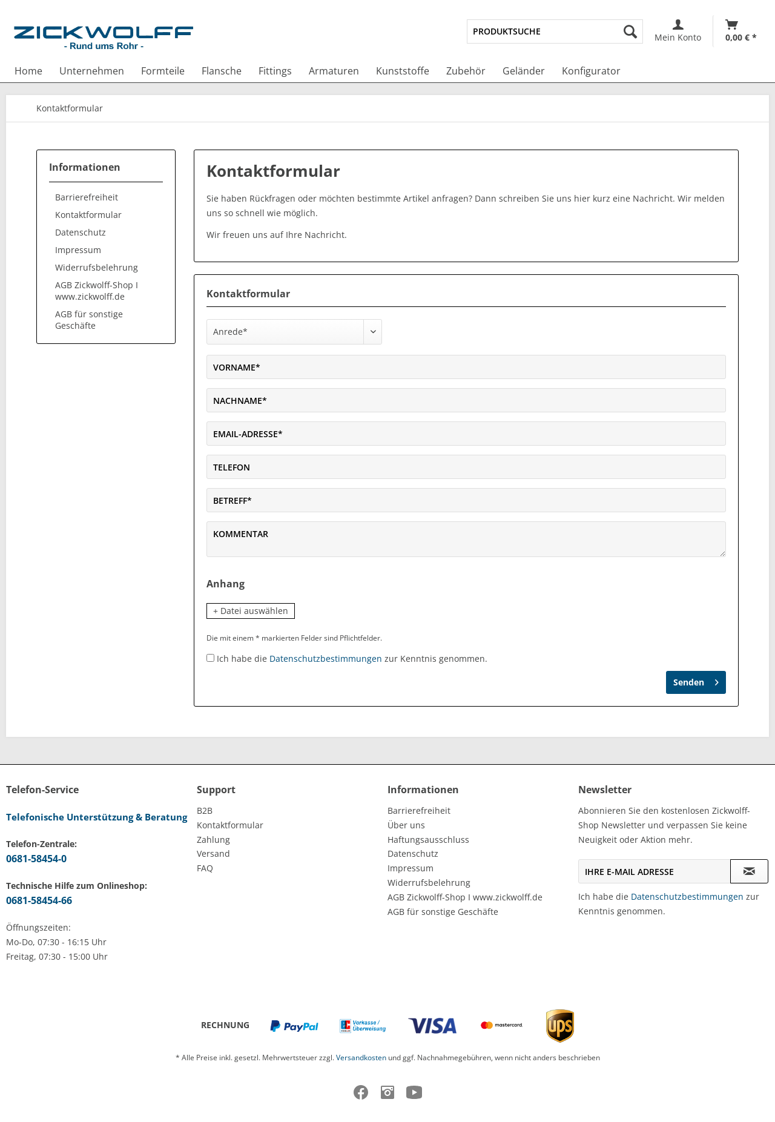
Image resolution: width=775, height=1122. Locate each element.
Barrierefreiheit (86, 197)
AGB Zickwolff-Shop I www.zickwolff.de (96, 290)
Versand (213, 853)
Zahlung (213, 839)
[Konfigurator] (591, 70)
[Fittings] (275, 70)
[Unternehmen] (92, 70)
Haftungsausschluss (428, 839)
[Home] (28, 70)
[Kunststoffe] (403, 70)
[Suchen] (630, 31)
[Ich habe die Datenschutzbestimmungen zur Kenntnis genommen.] (210, 658)
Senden (696, 680)
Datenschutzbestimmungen (325, 658)
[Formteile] (163, 70)
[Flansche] (221, 70)
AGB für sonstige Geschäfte (89, 319)
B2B (205, 810)
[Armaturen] (334, 70)
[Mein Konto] (677, 31)
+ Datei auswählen (250, 610)
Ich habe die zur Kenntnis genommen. (352, 658)
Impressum (78, 250)
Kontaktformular (88, 214)
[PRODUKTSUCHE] (555, 31)
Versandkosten (361, 1057)
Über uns (406, 825)
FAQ (205, 868)
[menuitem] (555, 31)
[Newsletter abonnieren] (749, 871)
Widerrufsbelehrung (96, 267)
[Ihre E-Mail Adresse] (654, 871)
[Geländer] (523, 70)
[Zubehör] (466, 70)
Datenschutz (80, 232)
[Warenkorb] (741, 31)
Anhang (225, 583)
